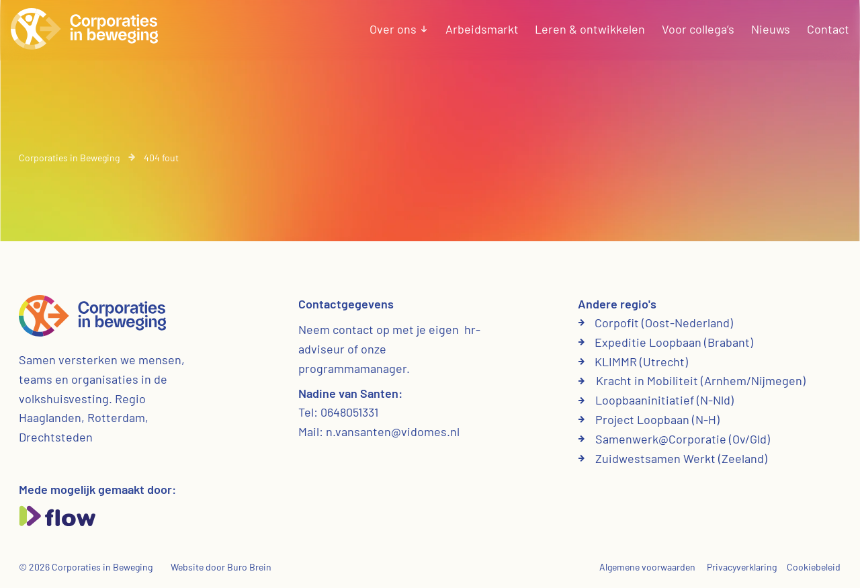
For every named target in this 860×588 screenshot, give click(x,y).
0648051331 (349, 412)
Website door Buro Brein (221, 567)
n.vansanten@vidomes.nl (393, 431)
